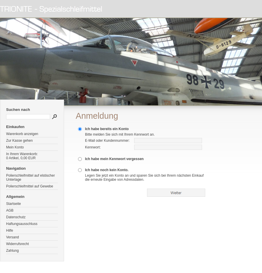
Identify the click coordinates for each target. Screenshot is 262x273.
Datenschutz (16, 217)
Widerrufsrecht (17, 244)
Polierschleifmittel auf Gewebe (29, 186)
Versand (12, 237)
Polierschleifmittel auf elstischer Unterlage (30, 177)
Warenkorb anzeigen (22, 134)
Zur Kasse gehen (19, 141)
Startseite (13, 204)
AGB (9, 210)
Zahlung (12, 251)
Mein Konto (15, 147)
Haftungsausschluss (21, 224)
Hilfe (9, 230)
